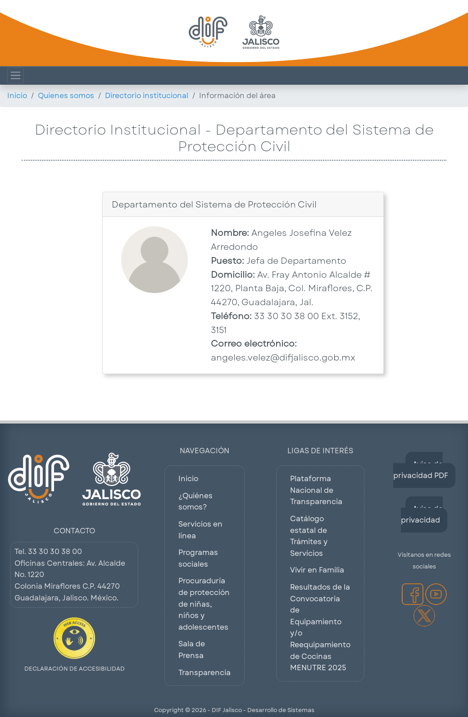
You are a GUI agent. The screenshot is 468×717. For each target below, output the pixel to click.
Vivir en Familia (317, 570)
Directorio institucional (146, 95)
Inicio (17, 95)
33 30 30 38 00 (55, 551)
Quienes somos (66, 95)
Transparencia (204, 672)
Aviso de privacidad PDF (420, 470)
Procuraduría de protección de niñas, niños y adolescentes (204, 604)
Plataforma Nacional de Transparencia (316, 490)
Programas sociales (198, 558)
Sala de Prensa (191, 650)
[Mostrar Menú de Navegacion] (15, 75)
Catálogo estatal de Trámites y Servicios (308, 536)
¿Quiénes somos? (195, 502)
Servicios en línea (200, 530)
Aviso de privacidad (422, 515)
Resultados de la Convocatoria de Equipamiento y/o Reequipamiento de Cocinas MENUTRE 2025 (320, 627)
